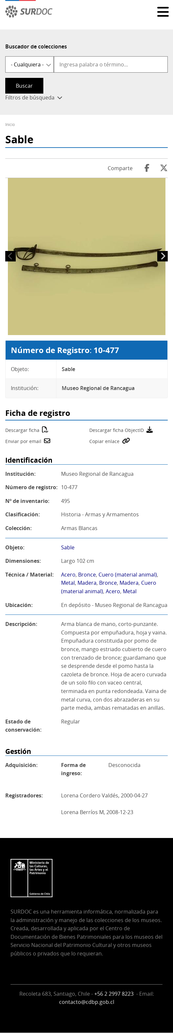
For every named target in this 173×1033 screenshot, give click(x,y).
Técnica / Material (28, 574)
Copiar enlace (104, 441)
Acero (68, 574)
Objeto (14, 547)
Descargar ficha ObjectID (116, 430)
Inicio (10, 124)
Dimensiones (22, 560)
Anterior (10, 256)
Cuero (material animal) (127, 574)
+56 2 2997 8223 (114, 993)
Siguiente (162, 256)
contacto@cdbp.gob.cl (86, 1002)
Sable (68, 547)
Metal (68, 582)
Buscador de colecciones (36, 46)
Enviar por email (23, 441)
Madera (87, 582)
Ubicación (18, 605)
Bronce (87, 574)
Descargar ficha (22, 430)
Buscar (24, 85)
